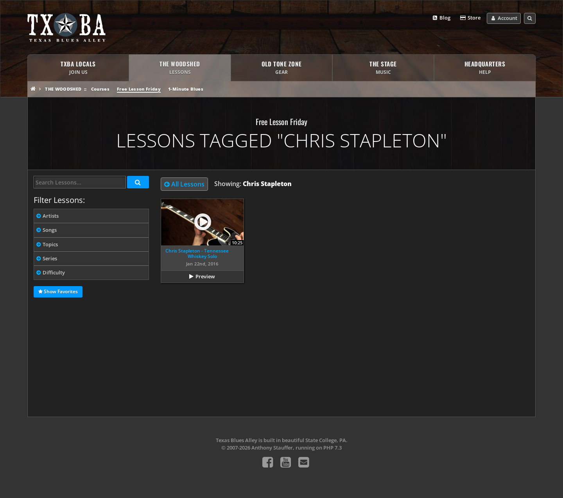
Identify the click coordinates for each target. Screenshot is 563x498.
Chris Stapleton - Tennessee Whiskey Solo (197, 253)
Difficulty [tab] (54, 272)
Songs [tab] (50, 229)
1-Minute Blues (185, 89)
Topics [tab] (50, 244)
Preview (205, 276)
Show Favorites (58, 292)
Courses (100, 89)
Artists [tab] (51, 215)
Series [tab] (50, 258)
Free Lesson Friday (139, 89)
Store (470, 18)
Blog (441, 18)
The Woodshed (63, 89)
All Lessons (184, 184)
